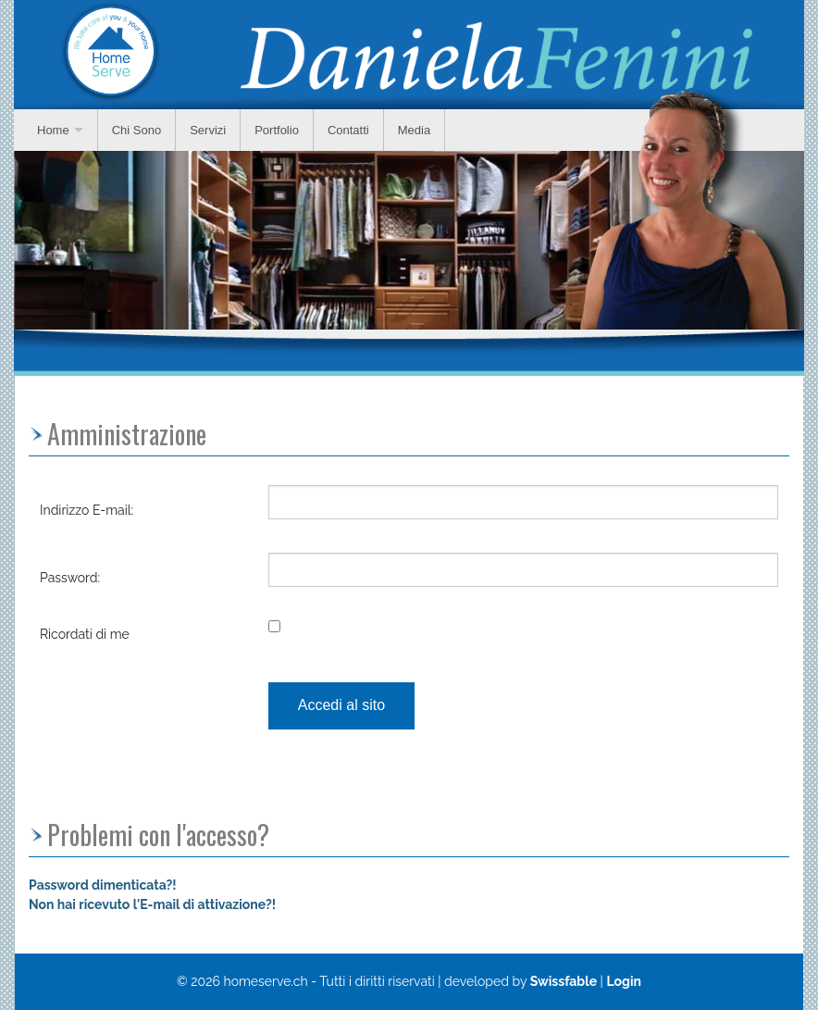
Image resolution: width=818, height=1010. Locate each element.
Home (53, 130)
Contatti (348, 130)
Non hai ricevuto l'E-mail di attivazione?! (152, 904)
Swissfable (563, 981)
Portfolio (276, 130)
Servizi (208, 130)
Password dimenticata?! (103, 885)
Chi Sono (136, 130)
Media (414, 130)
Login (623, 981)
